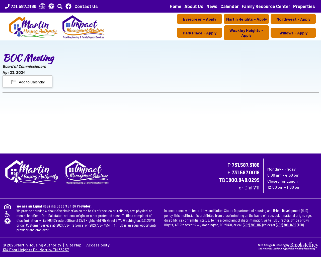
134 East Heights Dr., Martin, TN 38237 (36, 249)
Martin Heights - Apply (246, 19)
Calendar (229, 6)
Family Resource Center (266, 6)
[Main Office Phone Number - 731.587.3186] (20, 6)
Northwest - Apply (293, 19)
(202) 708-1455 (99, 225)
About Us (193, 6)
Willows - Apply (293, 32)
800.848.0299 (244, 180)
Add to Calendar (31, 82)
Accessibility (98, 244)
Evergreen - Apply (199, 19)
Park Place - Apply (199, 32)
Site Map (74, 244)
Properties (304, 6)
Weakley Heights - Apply (246, 32)
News (211, 6)
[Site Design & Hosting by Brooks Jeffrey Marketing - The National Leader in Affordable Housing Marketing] (288, 245)
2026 (11, 244)
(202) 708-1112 (65, 225)
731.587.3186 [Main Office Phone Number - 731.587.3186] (246, 165)
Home (175, 6)
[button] (59, 6)
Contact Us (86, 6)
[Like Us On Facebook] (68, 6)
